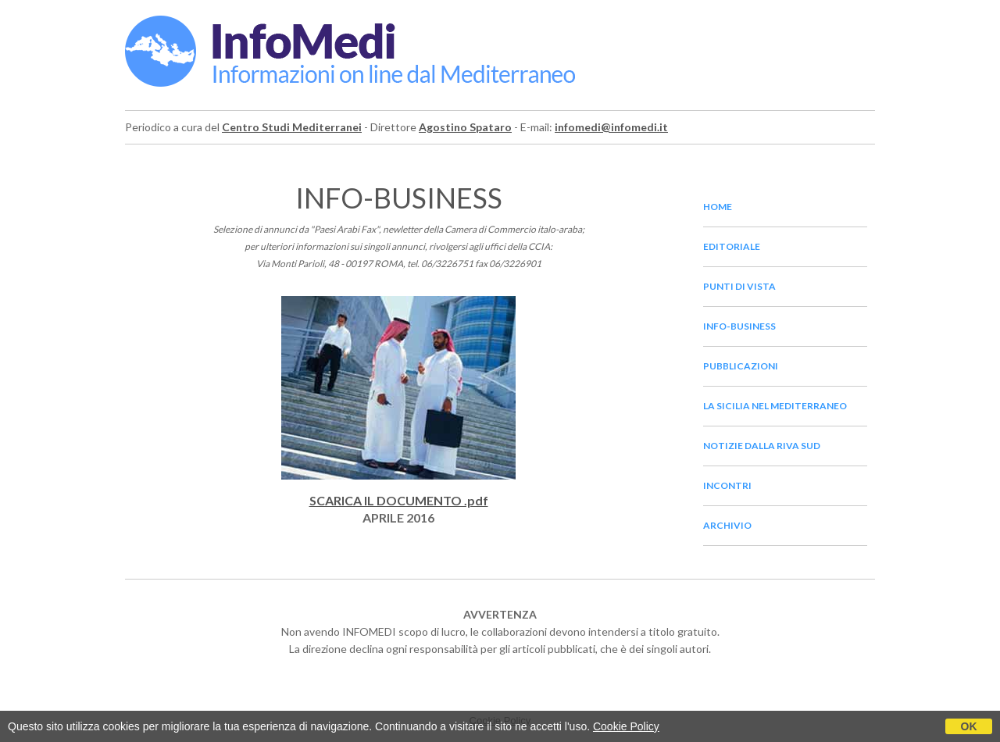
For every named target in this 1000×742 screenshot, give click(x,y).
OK (969, 726)
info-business (739, 326)
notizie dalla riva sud (761, 445)
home (717, 206)
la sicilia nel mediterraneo (775, 406)
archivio (727, 525)
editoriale (731, 246)
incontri (727, 485)
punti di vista (739, 286)
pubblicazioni (740, 366)
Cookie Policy (626, 726)
